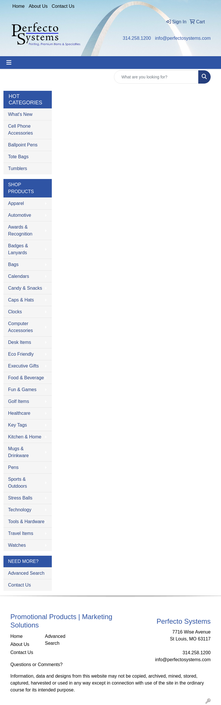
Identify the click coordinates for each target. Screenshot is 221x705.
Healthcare (19, 413)
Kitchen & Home (24, 436)
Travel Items (20, 533)
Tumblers (17, 168)
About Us (38, 6)
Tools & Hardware (26, 521)
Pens (13, 467)
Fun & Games (22, 389)
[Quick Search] (156, 77)
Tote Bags (18, 156)
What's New (20, 114)
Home (18, 6)
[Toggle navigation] (9, 63)
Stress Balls (20, 497)
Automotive (19, 215)
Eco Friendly (21, 354)
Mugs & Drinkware (18, 452)
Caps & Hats (21, 299)
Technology (19, 509)
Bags (13, 264)
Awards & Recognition (20, 230)
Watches (17, 545)
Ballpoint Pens (22, 144)
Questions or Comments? (36, 664)
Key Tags (17, 425)
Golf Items (18, 401)
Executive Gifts (23, 365)
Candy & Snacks (25, 288)
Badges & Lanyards (18, 249)
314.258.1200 (137, 38)
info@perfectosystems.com (183, 38)
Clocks (15, 311)
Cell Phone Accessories (20, 129)
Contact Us (63, 6)
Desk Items (19, 342)
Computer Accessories (20, 327)
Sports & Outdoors (17, 483)
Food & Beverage (26, 377)
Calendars (18, 276)
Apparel (16, 203)
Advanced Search (26, 573)
